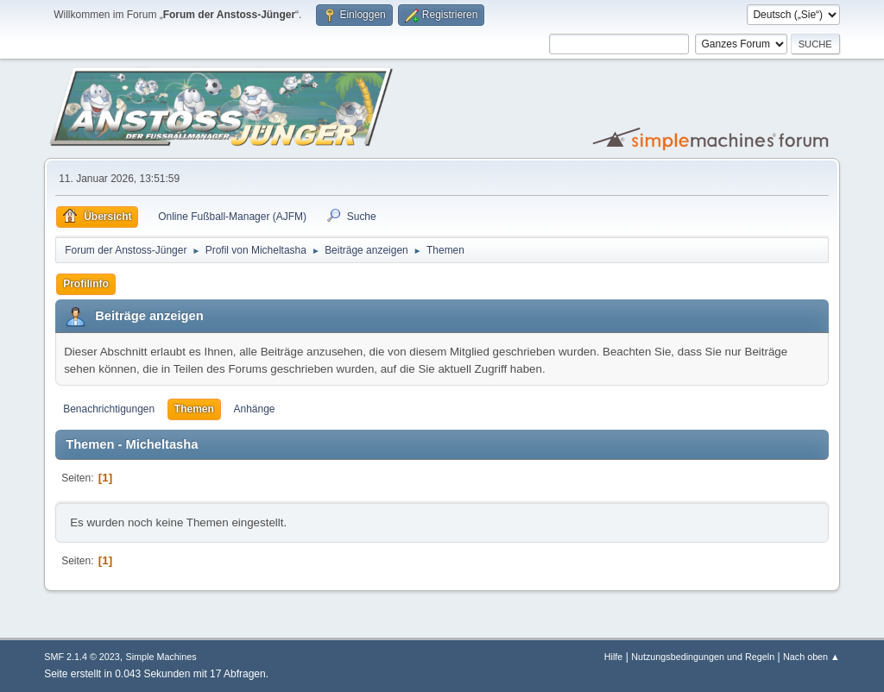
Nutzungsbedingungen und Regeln (702, 656)
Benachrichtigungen (109, 409)
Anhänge (254, 409)
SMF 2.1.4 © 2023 (82, 656)
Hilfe (613, 656)
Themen (194, 409)
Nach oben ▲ (811, 656)
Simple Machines (161, 656)
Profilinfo (86, 284)
